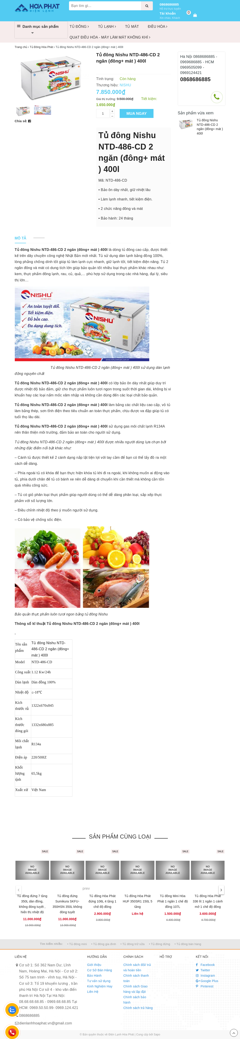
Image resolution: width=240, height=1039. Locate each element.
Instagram (205, 975)
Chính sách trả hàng (138, 1008)
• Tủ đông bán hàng (188, 944)
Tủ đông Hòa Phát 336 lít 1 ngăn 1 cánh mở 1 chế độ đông (208, 901)
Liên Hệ (92, 991)
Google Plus (207, 981)
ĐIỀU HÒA (158, 26)
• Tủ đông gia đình (103, 944)
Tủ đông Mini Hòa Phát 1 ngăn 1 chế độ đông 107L (172, 901)
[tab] (20, 238)
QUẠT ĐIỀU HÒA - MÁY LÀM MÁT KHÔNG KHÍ (110, 37)
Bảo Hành (94, 975)
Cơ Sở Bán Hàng (99, 970)
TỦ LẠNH (107, 26)
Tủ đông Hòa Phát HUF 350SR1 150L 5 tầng (137, 901)
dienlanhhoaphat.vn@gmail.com (45, 1023)
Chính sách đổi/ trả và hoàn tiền (137, 967)
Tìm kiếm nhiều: (51, 944)
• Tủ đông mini (77, 944)
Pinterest (205, 986)
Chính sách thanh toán (136, 978)
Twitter (203, 970)
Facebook (205, 965)
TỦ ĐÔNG (79, 26)
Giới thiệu (94, 965)
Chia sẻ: (21, 121)
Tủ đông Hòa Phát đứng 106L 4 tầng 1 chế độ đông (102, 901)
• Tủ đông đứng (159, 944)
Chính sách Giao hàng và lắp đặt (135, 989)
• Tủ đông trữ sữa (133, 944)
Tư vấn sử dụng (98, 981)
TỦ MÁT (132, 26)
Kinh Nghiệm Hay (99, 986)
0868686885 (169, 4)
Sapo (157, 1034)
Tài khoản (168, 13)
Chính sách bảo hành (134, 999)
